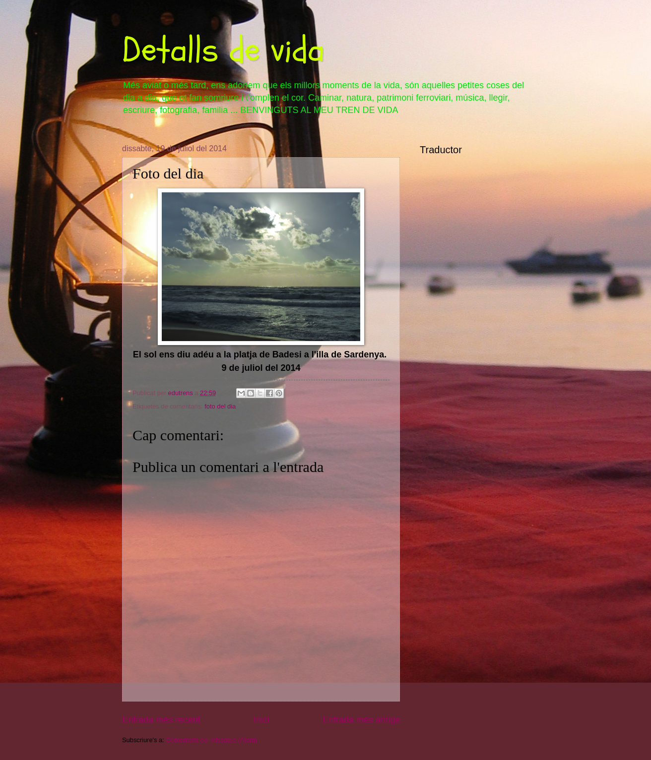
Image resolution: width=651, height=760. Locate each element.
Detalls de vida (223, 50)
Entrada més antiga (361, 720)
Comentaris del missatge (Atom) (211, 740)
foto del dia (220, 406)
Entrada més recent (161, 720)
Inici (261, 720)
